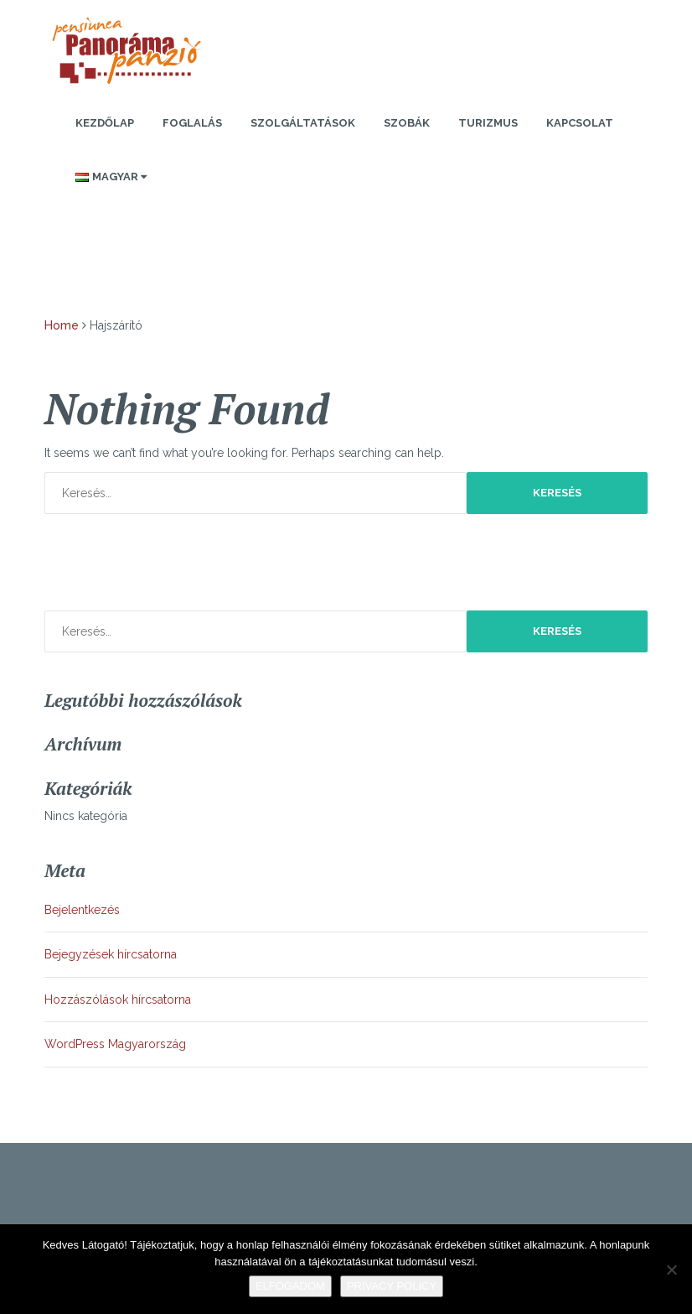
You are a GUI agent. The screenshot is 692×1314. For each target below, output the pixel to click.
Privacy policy (391, 1286)
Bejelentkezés (82, 910)
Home (61, 325)
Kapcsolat (579, 123)
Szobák (407, 123)
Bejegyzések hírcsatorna (110, 954)
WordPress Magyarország (115, 1044)
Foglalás (192, 123)
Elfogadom (290, 1286)
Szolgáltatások (302, 123)
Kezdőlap (104, 123)
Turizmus (488, 123)
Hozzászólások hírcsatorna (117, 999)
